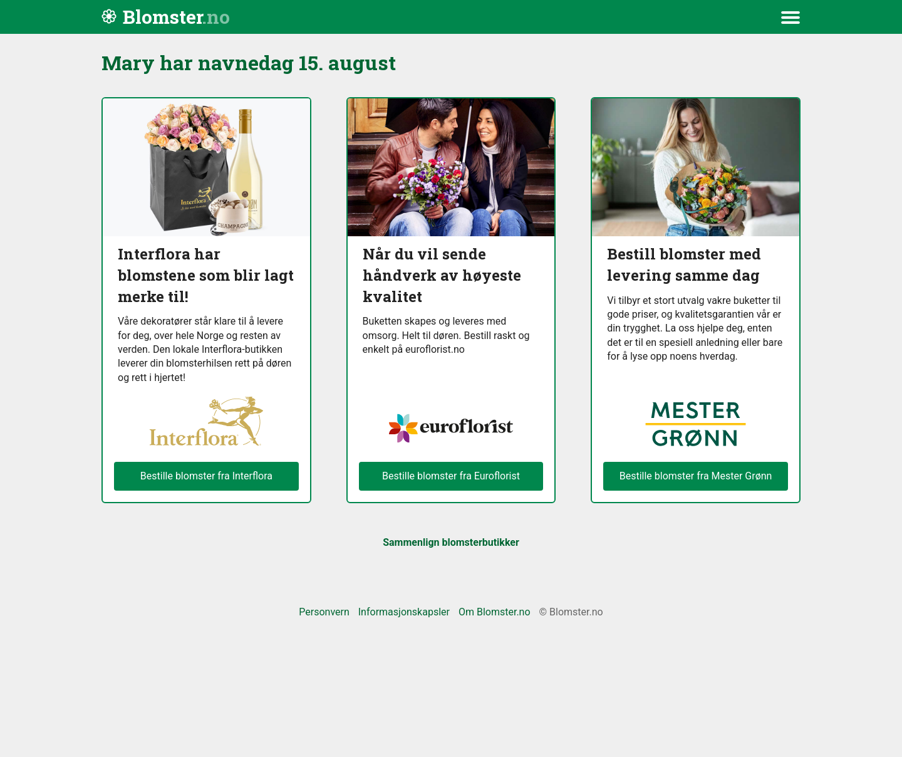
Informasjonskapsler (404, 612)
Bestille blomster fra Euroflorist (451, 476)
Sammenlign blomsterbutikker (451, 542)
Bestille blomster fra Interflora (206, 476)
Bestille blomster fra (695, 476)
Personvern (324, 612)
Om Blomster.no (495, 612)
